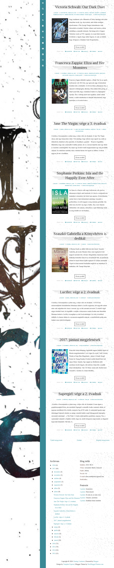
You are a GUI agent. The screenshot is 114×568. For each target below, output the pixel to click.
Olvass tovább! (80, 47)
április (56, 530)
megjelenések (84, 345)
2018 (54, 465)
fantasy (91, 12)
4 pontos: (83, 498)
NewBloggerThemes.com (95, 564)
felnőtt (97, 12)
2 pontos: (83, 492)
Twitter (77, 51)
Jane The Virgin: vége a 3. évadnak (80, 123)
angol (87, 12)
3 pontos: (83, 495)
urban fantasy (69, 14)
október (56, 478)
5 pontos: (83, 500)
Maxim (84, 244)
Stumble (93, 51)
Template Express (68, 564)
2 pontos (79, 183)
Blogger (95, 561)
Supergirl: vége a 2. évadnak (79, 394)
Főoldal (79, 440)
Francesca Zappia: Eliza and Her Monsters (67, 498)
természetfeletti (58, 14)
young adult (88, 14)
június (56, 491)
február (56, 537)
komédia (87, 129)
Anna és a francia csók (94, 183)
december (57, 472)
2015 (54, 547)
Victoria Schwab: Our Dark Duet (80, 7)
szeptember (57, 482)
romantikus (68, 185)
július (56, 488)
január (56, 540)
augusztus (57, 485)
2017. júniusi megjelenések (80, 340)
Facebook (68, 51)
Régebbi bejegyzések (103, 440)
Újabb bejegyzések (56, 440)
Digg (100, 51)
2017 (54, 468)
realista (71, 75)
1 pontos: (83, 489)
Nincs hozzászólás (100, 14)
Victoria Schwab (79, 14)
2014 (54, 550)
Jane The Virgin (79, 129)
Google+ (85, 51)
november (57, 475)
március (56, 534)
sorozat (93, 129)
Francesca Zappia (94, 73)
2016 (54, 543)
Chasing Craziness (79, 561)
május (56, 527)
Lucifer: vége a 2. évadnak (80, 292)
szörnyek (103, 12)
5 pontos (81, 12)
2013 (54, 553)
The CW (98, 129)
